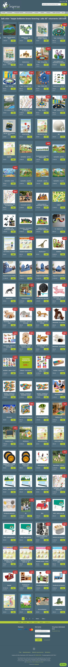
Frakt (20, 652)
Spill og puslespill (28, 12)
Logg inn (41, 622)
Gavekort (36, 622)
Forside (3, 12)
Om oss (30, 622)
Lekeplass (48, 12)
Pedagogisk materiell (18, 12)
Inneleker (36, 12)
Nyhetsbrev (47, 652)
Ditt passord (37, 634)
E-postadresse (38, 629)
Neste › (37, 618)
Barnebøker (9, 12)
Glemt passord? (47, 639)
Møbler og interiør (56, 12)
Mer (63, 12)
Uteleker (42, 12)
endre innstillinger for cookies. (37, 661)
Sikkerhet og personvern (37, 652)
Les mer (28, 661)
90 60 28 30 (38, 655)
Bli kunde (25, 622)
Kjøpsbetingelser (27, 652)
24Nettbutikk (36, 664)
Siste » (43, 618)
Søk (64, 4)
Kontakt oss (47, 622)
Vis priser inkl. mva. (56, 631)
